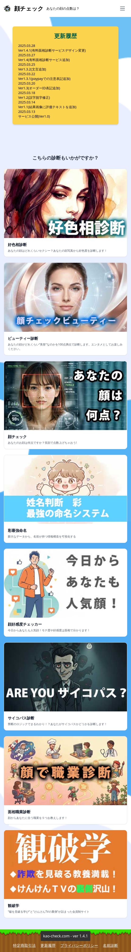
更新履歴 (48, 945)
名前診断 (110, 945)
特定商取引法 (24, 945)
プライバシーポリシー (79, 945)
